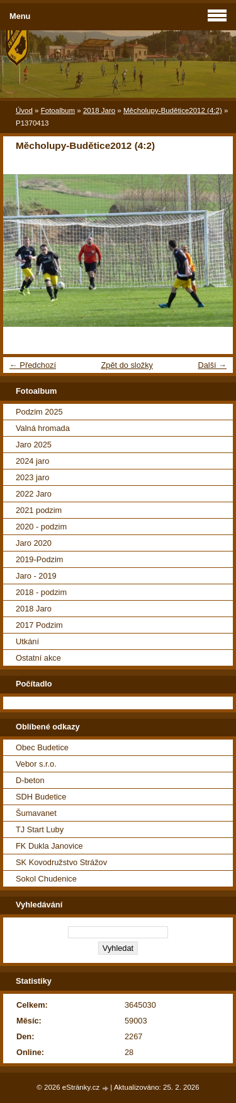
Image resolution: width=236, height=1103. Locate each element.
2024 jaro (32, 461)
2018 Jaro (99, 110)
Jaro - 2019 (36, 576)
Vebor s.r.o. (36, 764)
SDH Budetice (41, 796)
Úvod (24, 110)
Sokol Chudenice (46, 878)
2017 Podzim (39, 625)
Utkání (27, 641)
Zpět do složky (127, 365)
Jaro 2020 (34, 543)
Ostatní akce (38, 658)
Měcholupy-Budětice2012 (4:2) (172, 110)
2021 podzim (39, 510)
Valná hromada (43, 428)
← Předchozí (32, 365)
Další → (212, 365)
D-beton (30, 780)
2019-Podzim (39, 559)
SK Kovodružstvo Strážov (61, 862)
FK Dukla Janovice (49, 846)
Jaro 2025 (34, 444)
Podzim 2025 (39, 411)
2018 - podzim (41, 592)
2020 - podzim (41, 526)
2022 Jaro (34, 493)
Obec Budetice (42, 747)
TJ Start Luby (40, 829)
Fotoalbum (58, 110)
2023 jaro (32, 477)
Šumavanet (36, 813)
